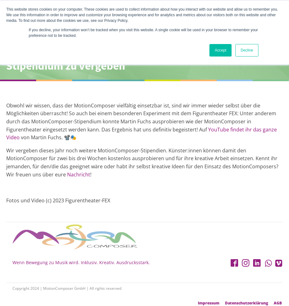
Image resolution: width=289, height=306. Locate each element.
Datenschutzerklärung (246, 303)
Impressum (208, 303)
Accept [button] (220, 50)
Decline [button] (247, 50)
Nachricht (78, 174)
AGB (278, 303)
